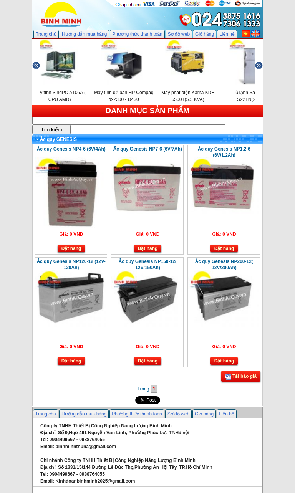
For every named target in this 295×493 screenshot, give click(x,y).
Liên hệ (227, 34)
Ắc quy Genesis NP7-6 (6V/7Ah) (147, 149)
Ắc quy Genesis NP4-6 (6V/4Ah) (71, 149)
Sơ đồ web (179, 34)
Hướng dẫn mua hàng (84, 34)
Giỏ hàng (204, 34)
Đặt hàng (71, 248)
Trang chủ (46, 34)
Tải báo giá (241, 377)
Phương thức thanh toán (137, 34)
